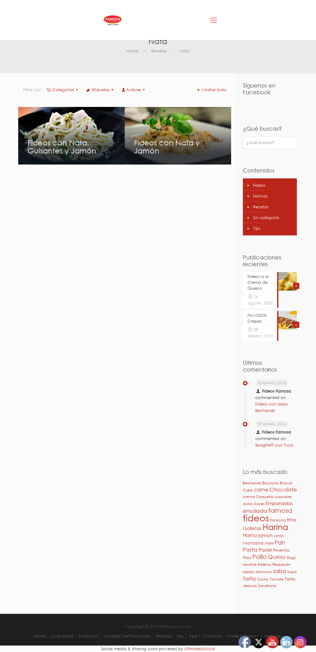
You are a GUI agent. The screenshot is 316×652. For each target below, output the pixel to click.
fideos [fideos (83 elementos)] (256, 517)
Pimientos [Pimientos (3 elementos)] (281, 550)
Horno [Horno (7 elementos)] (250, 535)
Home (132, 51)
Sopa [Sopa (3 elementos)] (292, 571)
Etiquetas (100, 89)
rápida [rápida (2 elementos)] (248, 571)
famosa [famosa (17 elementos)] (280, 510)
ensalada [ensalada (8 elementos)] (255, 510)
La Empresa (62, 636)
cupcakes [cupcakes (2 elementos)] (283, 496)
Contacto (212, 636)
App (193, 636)
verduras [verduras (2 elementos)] (250, 585)
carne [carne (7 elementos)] (261, 489)
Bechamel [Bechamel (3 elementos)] (252, 483)
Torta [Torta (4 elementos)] (290, 579)
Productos (88, 636)
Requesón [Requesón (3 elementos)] (281, 564)
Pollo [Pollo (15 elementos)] (259, 556)
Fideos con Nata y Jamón (167, 146)
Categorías (63, 89)
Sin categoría (266, 217)
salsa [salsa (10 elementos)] (279, 571)
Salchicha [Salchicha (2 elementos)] (264, 571)
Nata (184, 51)
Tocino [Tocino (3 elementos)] (263, 579)
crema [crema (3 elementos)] (249, 496)
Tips (256, 228)
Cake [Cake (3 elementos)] (248, 490)
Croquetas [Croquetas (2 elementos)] (265, 496)
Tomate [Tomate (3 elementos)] (277, 579)
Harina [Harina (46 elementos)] (275, 527)
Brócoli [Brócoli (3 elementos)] (286, 483)
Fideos (259, 185)
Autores (134, 89)
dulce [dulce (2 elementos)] (247, 503)
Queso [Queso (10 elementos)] (277, 556)
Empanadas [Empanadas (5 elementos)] (279, 503)
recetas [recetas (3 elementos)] (250, 564)
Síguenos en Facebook (259, 89)
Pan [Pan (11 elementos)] (280, 542)
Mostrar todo (211, 89)
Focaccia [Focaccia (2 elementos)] (278, 520)
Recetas (159, 51)
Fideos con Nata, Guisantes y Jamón (61, 146)
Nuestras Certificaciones (127, 636)
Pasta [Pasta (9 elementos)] (250, 549)
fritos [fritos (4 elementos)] (291, 520)
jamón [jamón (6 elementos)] (265, 535)
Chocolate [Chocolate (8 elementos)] (283, 489)
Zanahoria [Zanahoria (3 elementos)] (267, 585)
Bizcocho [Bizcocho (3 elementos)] (270, 483)
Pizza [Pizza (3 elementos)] (247, 557)
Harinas (260, 196)
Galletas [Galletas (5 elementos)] (252, 528)
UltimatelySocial (199, 648)
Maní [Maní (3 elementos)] (269, 543)
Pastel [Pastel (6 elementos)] (265, 550)
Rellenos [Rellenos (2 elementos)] (264, 564)
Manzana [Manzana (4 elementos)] (253, 543)
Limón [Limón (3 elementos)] (279, 535)
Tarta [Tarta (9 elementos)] (249, 578)
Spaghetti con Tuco (274, 445)
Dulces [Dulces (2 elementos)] (259, 503)
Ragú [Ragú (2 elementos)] (291, 557)
